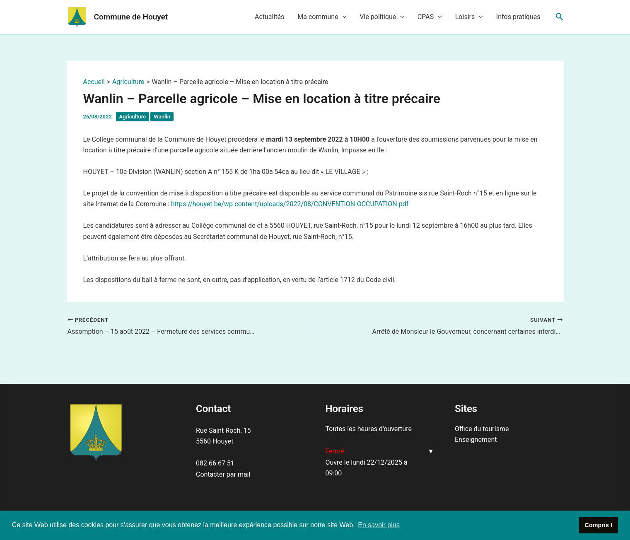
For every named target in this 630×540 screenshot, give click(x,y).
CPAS (430, 17)
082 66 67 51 (215, 463)
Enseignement (476, 440)
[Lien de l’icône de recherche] (559, 17)
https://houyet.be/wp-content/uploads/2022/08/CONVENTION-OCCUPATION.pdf (290, 204)
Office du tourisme (482, 429)
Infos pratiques (518, 17)
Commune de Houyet (131, 17)
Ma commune (321, 17)
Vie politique (382, 17)
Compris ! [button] (599, 525)
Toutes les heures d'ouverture (369, 429)
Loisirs (469, 17)
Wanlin (162, 116)
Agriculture (132, 116)
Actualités (269, 17)
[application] (342, 17)
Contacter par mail (223, 474)
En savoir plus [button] (379, 524)
